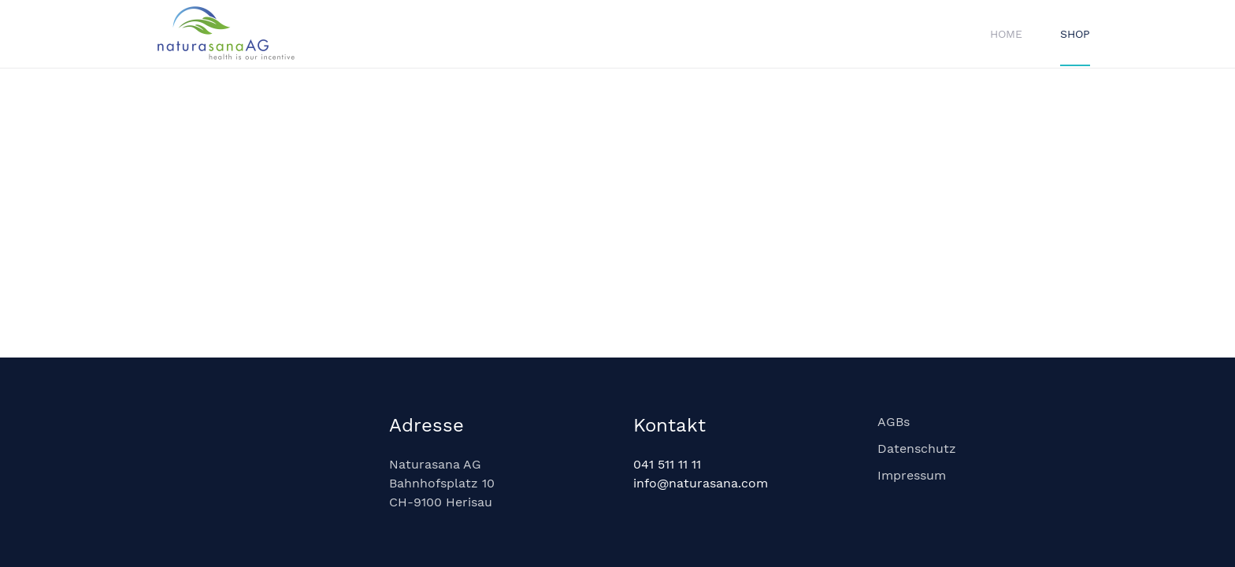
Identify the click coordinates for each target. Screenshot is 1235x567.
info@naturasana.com (700, 483)
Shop (1075, 34)
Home (1006, 34)
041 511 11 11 (667, 464)
